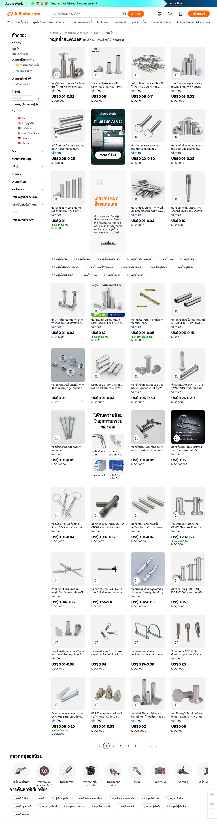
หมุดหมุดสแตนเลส (130, 267)
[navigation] (27, 390)
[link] (212, 794)
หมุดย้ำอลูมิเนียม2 (62, 275)
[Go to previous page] (99, 746)
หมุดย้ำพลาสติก (126, 806)
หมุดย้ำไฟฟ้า (112, 275)
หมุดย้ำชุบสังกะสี (21, 806)
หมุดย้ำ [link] (109, 32)
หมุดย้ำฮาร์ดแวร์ (74, 806)
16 (150, 746)
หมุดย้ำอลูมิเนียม (157, 267)
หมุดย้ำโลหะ (165, 259)
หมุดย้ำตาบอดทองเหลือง (88, 798)
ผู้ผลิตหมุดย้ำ (60, 798)
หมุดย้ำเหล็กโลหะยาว (108, 259)
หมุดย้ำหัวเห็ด (150, 798)
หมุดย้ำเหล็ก (59, 259)
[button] (57, 75)
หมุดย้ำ (40, 798)
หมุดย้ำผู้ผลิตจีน (151, 806)
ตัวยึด (97, 32)
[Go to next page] (157, 746)
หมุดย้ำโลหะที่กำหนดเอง (65, 267)
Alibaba (54, 32)
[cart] (170, 14)
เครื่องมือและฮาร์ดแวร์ (76, 32)
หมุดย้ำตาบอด (20, 814)
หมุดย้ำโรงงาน (88, 275)
